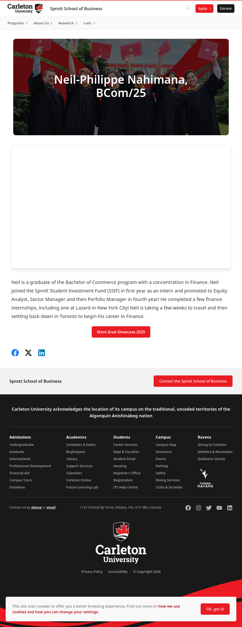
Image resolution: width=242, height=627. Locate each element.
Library (71, 459)
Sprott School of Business (76, 8)
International (19, 459)
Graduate (16, 451)
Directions (164, 451)
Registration (123, 480)
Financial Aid (19, 473)
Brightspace (75, 451)
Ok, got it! (215, 609)
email (51, 507)
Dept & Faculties (126, 451)
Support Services (79, 466)
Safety (161, 473)
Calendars (74, 473)
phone (36, 507)
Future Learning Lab (82, 487)
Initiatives (17, 487)
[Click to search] (188, 8)
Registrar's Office (127, 473)
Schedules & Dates (80, 444)
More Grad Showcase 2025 (121, 332)
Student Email (124, 459)
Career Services (125, 444)
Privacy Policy (92, 571)
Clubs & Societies (169, 487)
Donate (226, 8)
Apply (202, 8)
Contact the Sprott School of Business (193, 381)
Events (161, 459)
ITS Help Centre (125, 487)
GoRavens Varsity (211, 459)
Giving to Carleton (212, 444)
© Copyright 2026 (147, 571)
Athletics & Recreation (215, 451)
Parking (162, 466)
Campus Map (166, 444)
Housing (120, 466)
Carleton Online (78, 480)
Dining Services (168, 480)
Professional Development (30, 466)
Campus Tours (20, 480)
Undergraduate (21, 444)
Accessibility (117, 571)
